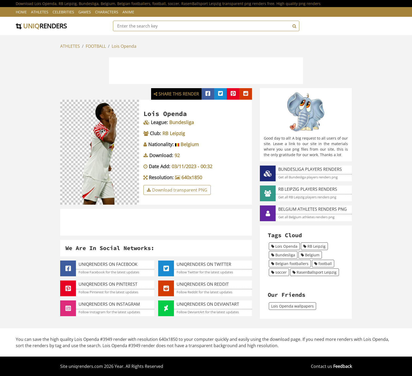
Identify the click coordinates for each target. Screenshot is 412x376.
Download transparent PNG (177, 190)
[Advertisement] (206, 70)
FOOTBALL (96, 46)
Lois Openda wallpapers (292, 306)
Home (21, 11)
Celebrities (63, 11)
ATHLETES (70, 46)
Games (84, 11)
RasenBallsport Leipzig (314, 272)
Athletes (39, 11)
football (323, 263)
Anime (128, 11)
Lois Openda (124, 46)
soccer (279, 272)
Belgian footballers (289, 263)
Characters (106, 11)
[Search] (294, 26)
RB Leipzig (314, 246)
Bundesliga (283, 254)
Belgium (310, 254)
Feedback (342, 366)
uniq (41, 26)
